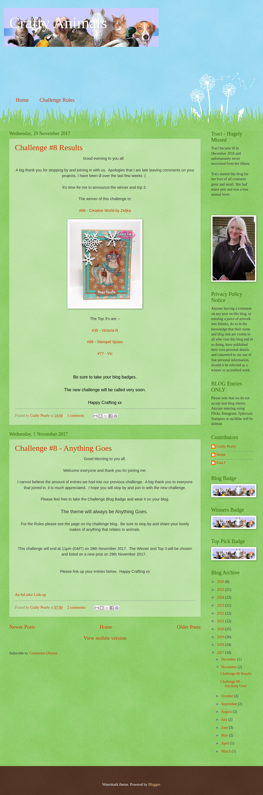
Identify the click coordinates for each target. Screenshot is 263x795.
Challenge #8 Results (49, 147)
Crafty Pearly (226, 446)
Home (22, 100)
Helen (221, 455)
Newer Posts (22, 627)
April (225, 743)
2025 (221, 590)
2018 (221, 645)
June (225, 728)
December (229, 659)
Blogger (154, 784)
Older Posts (189, 627)
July (224, 720)
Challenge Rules (57, 100)
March (226, 751)
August (227, 712)
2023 (221, 605)
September (229, 704)
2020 (221, 629)
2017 (221, 653)
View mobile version (105, 638)
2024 (221, 597)
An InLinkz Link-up (30, 594)
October (227, 696)
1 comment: (76, 416)
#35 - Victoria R (105, 330)
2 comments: (77, 607)
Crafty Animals (58, 23)
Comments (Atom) (43, 653)
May (225, 735)
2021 (221, 621)
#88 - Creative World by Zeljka (105, 210)
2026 (221, 582)
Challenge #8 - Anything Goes (63, 448)
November (229, 667)
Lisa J (221, 463)
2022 (221, 613)
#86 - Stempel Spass (105, 342)
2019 (221, 637)
